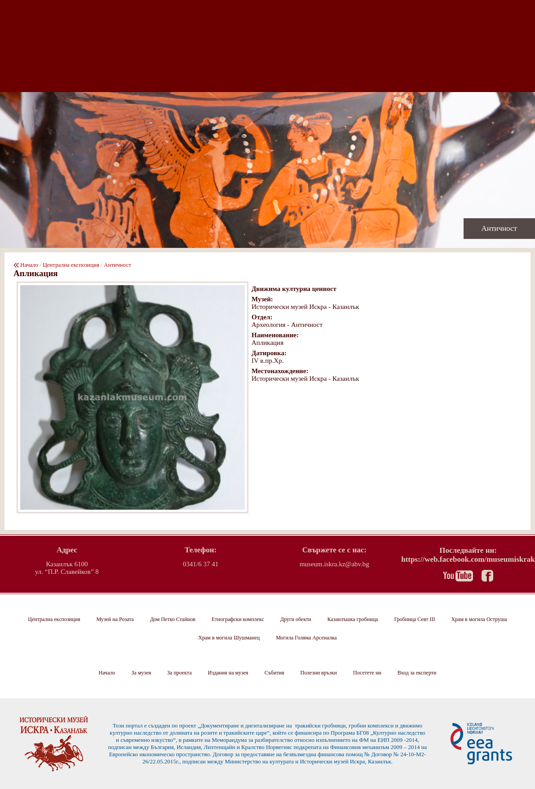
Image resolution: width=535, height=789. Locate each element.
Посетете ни (367, 673)
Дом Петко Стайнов (172, 619)
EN (525, 82)
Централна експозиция (71, 264)
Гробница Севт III (414, 619)
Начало (29, 264)
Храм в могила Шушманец (229, 638)
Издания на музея (228, 673)
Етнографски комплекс (238, 619)
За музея (141, 673)
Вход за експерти (417, 673)
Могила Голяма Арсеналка (306, 638)
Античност (117, 264)
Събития (274, 673)
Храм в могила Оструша (479, 619)
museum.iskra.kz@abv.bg (334, 564)
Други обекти (295, 619)
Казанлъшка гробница (352, 619)
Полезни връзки (319, 673)
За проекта (179, 673)
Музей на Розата (114, 619)
